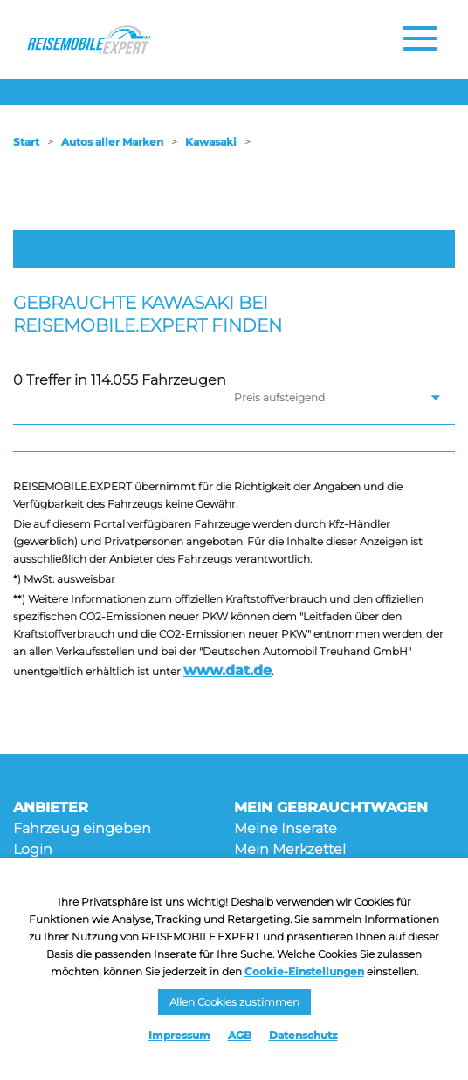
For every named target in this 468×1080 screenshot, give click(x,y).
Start (26, 141)
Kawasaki (211, 141)
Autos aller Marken (112, 141)
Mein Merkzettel (290, 849)
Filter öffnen (234, 248)
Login (32, 849)
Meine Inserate (285, 828)
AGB (239, 1035)
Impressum (179, 1035)
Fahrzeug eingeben (82, 828)
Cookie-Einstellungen (304, 971)
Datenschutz (303, 1035)
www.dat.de (227, 670)
